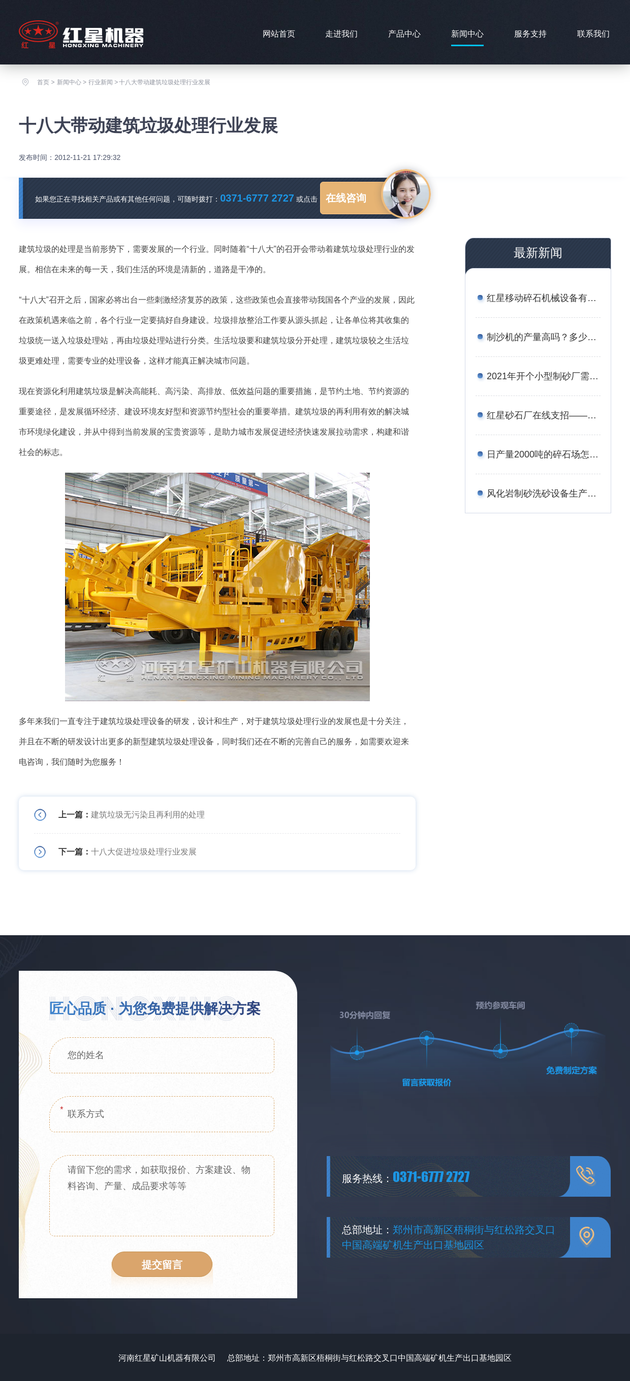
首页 (43, 82)
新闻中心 (467, 33)
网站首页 (279, 33)
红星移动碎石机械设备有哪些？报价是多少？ (544, 298)
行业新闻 (100, 82)
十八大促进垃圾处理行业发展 (144, 851)
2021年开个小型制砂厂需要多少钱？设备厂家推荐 (544, 376)
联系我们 (593, 33)
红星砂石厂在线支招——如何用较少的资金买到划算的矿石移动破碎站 (544, 415)
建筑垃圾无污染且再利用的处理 (148, 814)
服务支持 (530, 33)
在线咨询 (346, 198)
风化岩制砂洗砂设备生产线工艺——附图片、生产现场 (544, 493)
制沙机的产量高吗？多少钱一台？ (544, 337)
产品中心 (404, 33)
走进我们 (341, 33)
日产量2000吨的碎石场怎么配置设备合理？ (544, 454)
